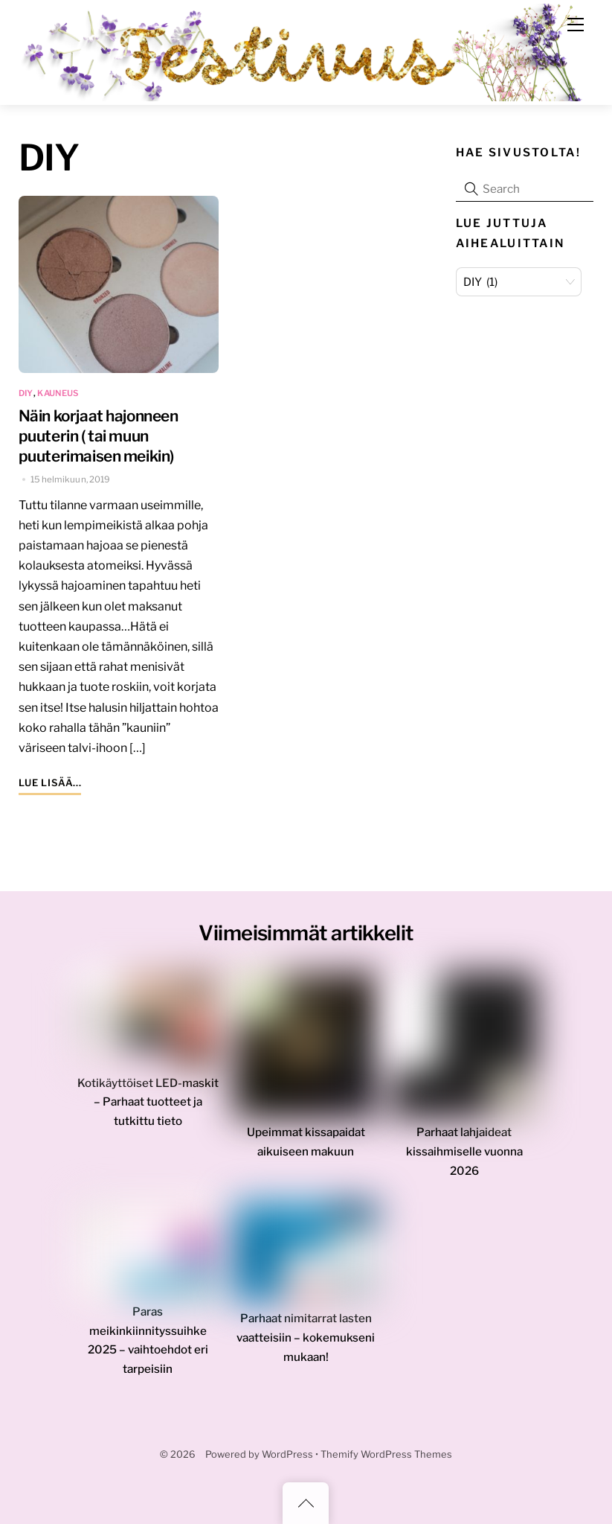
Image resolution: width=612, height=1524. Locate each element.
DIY (26, 393)
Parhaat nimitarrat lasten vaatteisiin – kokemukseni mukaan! (305, 1337)
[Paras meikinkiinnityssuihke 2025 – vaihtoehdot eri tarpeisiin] (148, 1252)
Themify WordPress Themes (386, 1454)
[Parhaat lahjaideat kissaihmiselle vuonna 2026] (464, 1048)
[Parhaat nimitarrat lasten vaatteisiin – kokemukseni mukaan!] (306, 1256)
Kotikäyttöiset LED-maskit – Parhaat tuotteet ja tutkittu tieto (148, 1102)
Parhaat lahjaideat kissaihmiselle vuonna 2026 (464, 1151)
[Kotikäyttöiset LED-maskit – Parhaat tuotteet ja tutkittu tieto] (148, 1023)
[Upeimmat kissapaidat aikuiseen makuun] (306, 1048)
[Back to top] (306, 1503)
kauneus (57, 393)
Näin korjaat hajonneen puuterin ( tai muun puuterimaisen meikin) (98, 435)
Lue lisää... (50, 782)
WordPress (287, 1454)
